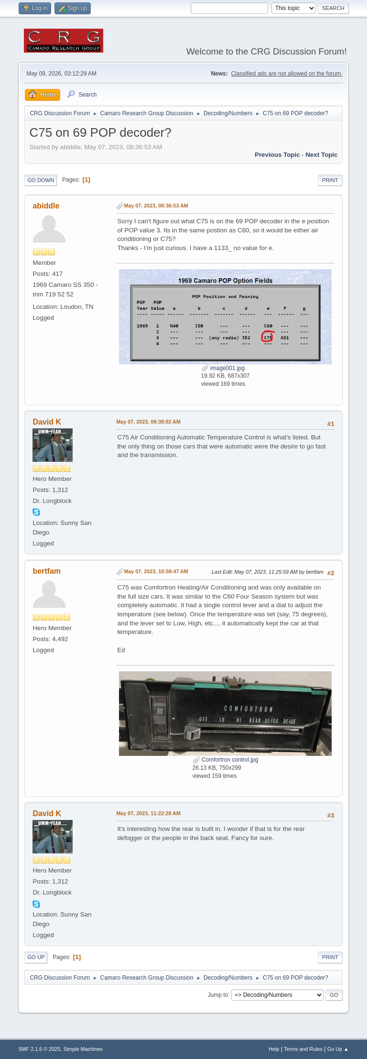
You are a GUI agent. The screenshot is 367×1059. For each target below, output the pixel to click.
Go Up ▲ (338, 1049)
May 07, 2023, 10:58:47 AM (156, 571)
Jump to (218, 994)
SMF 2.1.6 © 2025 (39, 1049)
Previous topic (277, 154)
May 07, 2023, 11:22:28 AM (148, 813)
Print (330, 180)
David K (46, 422)
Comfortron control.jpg (226, 759)
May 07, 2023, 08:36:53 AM (156, 205)
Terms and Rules (303, 1049)
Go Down (40, 180)
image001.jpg (223, 368)
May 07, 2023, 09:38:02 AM (148, 422)
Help (274, 1049)
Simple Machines (83, 1049)
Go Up (35, 957)
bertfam (46, 571)
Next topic (321, 154)
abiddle (45, 206)
